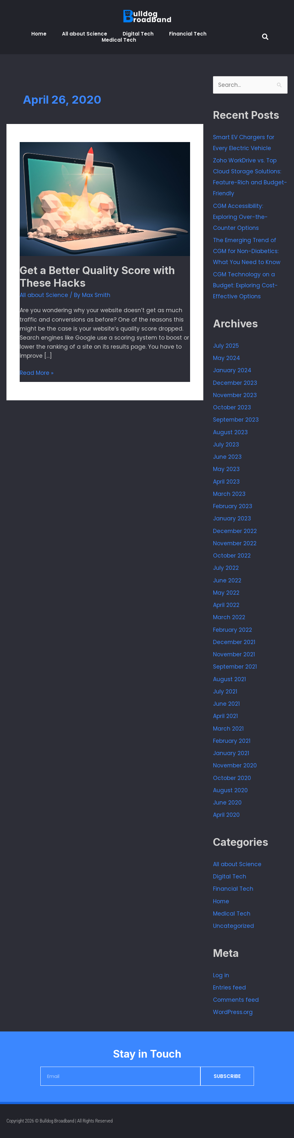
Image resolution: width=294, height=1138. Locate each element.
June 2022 (227, 580)
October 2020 (232, 778)
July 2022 (226, 568)
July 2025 (226, 346)
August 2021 (229, 679)
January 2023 (232, 518)
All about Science (84, 34)
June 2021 (226, 704)
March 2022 (229, 617)
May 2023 (226, 469)
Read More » (37, 372)
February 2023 (232, 506)
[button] (265, 36)
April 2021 (225, 716)
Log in (221, 975)
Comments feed (236, 1000)
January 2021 (231, 753)
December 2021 (234, 642)
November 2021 (234, 654)
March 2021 (228, 729)
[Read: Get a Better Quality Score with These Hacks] (105, 198)
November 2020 (235, 765)
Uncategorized (233, 926)
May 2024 (226, 358)
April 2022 (226, 605)
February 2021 (231, 741)
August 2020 (230, 790)
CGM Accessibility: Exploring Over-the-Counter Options (240, 217)
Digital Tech (138, 34)
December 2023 (235, 383)
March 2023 (229, 494)
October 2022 (232, 555)
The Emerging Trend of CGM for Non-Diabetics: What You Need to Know (246, 251)
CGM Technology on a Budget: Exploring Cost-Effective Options (245, 285)
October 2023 (232, 407)
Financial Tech (188, 34)
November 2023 (235, 395)
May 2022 (226, 593)
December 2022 (235, 531)
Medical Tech (119, 40)
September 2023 (236, 420)
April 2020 (226, 815)
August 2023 (230, 432)
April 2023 (226, 482)
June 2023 (227, 457)
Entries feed (229, 987)
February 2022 (232, 630)
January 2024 (232, 370)
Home (38, 34)
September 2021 (235, 667)
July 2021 (225, 691)
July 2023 (226, 444)
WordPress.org (233, 1012)
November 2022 (235, 543)
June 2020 (227, 802)
